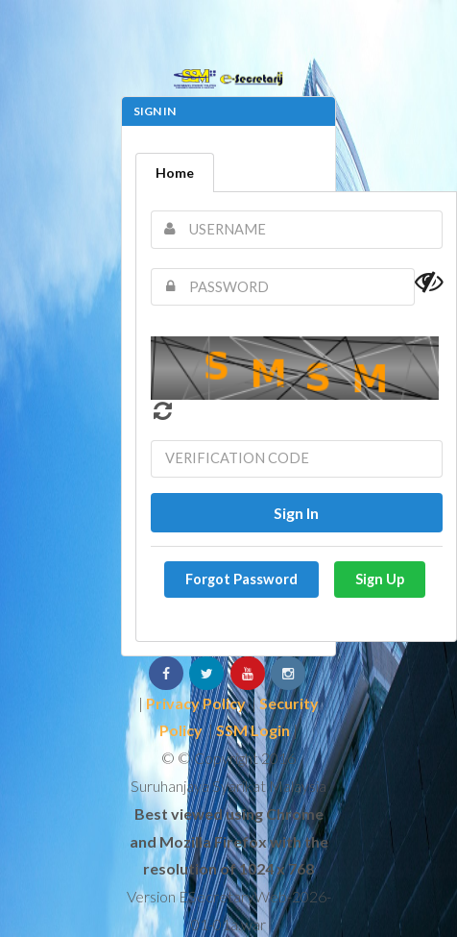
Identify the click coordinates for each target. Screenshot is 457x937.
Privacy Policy (196, 703)
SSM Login (253, 730)
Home (175, 172)
